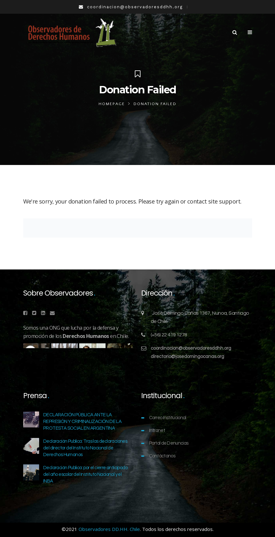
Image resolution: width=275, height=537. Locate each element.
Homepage (112, 104)
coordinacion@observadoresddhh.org (191, 348)
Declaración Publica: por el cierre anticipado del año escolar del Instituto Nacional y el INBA (85, 474)
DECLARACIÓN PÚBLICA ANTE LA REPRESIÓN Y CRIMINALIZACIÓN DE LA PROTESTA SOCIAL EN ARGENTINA (82, 421)
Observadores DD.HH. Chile (109, 529)
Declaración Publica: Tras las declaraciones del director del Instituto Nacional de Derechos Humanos (85, 448)
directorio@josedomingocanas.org (187, 356)
